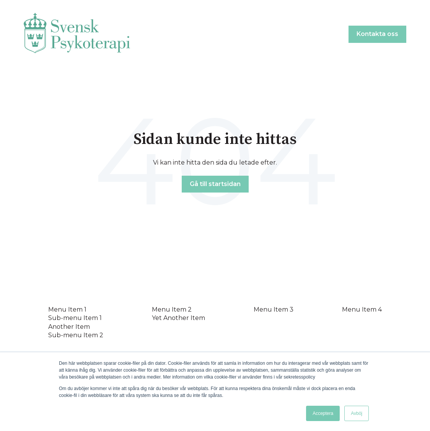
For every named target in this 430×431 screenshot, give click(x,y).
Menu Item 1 (67, 309)
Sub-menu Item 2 (75, 335)
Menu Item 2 (172, 309)
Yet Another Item (178, 318)
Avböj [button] (356, 413)
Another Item (69, 326)
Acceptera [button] (323, 413)
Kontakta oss (377, 34)
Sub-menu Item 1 (75, 318)
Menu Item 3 (273, 309)
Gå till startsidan (215, 184)
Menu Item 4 (362, 309)
